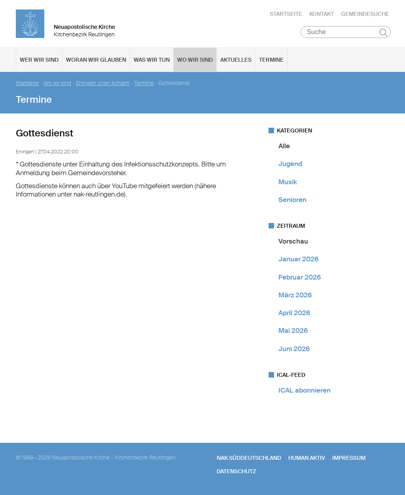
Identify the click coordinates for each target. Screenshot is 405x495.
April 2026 (294, 312)
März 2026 (295, 295)
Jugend (290, 163)
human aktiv (306, 457)
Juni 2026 (294, 348)
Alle (284, 146)
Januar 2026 (298, 259)
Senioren (292, 199)
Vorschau (293, 241)
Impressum (348, 457)
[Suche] (346, 32)
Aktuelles (236, 59)
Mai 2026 (293, 330)
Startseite (286, 13)
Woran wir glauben (96, 59)
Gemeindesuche (365, 13)
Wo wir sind (195, 59)
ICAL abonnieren (304, 390)
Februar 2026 (299, 277)
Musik (287, 182)
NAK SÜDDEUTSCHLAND (249, 457)
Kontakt (321, 13)
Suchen (383, 32)
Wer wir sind (39, 59)
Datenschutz (236, 471)
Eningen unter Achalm (102, 83)
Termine (271, 59)
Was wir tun (152, 59)
